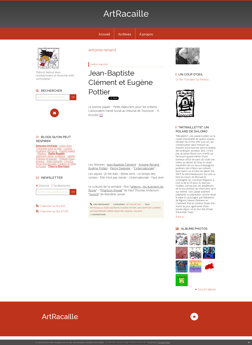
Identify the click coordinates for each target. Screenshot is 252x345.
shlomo (138, 211)
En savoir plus (164, 342)
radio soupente (112, 208)
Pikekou (41, 153)
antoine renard (98, 211)
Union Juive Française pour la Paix (54, 147)
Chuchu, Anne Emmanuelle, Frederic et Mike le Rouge (56, 163)
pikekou (129, 211)
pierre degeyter (115, 211)
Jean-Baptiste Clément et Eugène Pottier (120, 82)
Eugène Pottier (98, 168)
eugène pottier (128, 208)
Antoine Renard (149, 164)
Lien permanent (100, 204)
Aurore (94, 194)
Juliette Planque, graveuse (55, 157)
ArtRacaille (126, 13)
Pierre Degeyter (120, 168)
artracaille (96, 208)
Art (139, 204)
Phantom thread (111, 190)
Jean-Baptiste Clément (121, 164)
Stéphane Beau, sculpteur (50, 156)
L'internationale (144, 168)
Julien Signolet (54, 161)
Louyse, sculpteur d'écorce (54, 150)
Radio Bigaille (56, 153)
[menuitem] (104, 34)
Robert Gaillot (67, 151)
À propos (146, 34)
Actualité (131, 204)
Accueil (104, 34)
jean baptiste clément (149, 208)
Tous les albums (207, 289)
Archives (124, 34)
